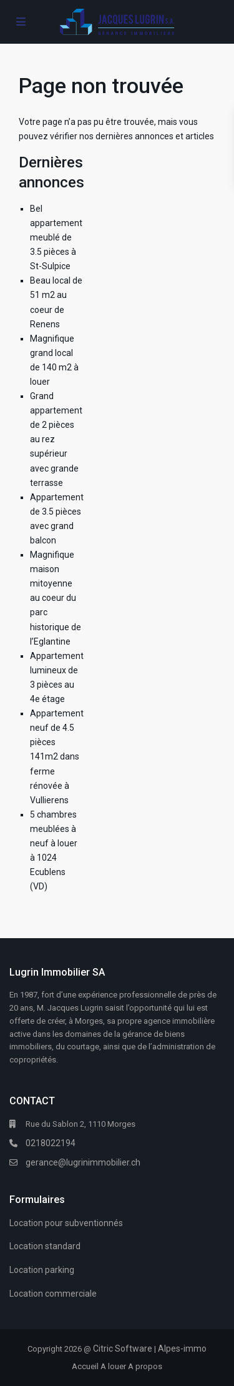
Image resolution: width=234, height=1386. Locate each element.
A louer (113, 1366)
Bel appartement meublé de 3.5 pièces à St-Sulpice (56, 237)
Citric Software (122, 1349)
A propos (145, 1366)
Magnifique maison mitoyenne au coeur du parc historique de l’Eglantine (55, 598)
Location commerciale (53, 1294)
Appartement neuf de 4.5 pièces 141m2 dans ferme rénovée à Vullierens (57, 756)
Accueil (85, 1366)
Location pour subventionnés (66, 1223)
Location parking (41, 1270)
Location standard (44, 1246)
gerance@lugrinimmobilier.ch (83, 1162)
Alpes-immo (182, 1349)
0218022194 (51, 1143)
